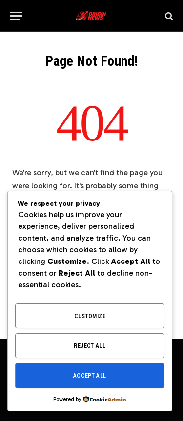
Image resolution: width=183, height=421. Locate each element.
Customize (89, 316)
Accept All (89, 375)
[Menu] (16, 16)
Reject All (89, 345)
